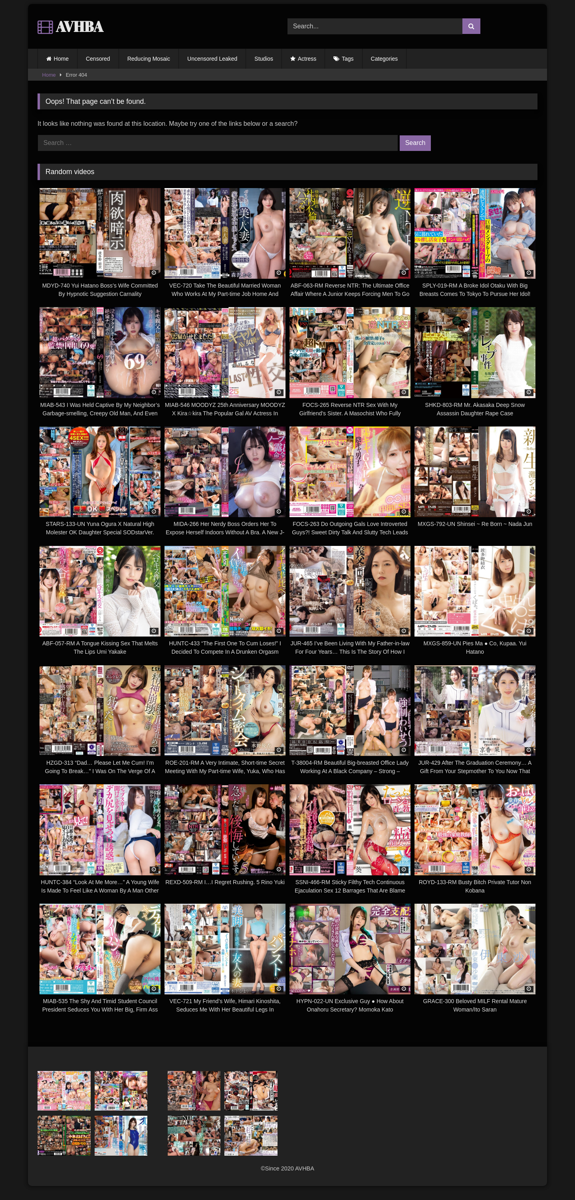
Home (61, 59)
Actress (307, 59)
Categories (384, 59)
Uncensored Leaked (212, 59)
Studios (263, 59)
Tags (348, 59)
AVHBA (70, 26)
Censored (98, 59)
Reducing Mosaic (148, 59)
